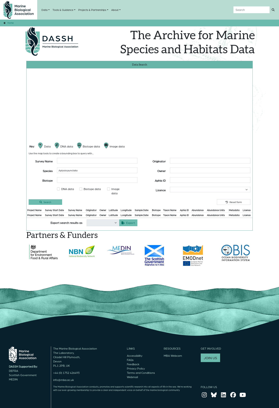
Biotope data (92, 189)
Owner (161, 171)
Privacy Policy (136, 368)
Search (45, 202)
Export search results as (66, 223)
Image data (115, 191)
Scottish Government (23, 375)
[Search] (251, 9)
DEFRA (13, 371)
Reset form (234, 202)
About (115, 10)
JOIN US (210, 357)
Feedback (133, 364)
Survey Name (44, 161)
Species (48, 171)
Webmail (132, 377)
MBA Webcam (173, 355)
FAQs (130, 360)
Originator (159, 161)
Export (128, 223)
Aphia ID (160, 180)
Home (10, 22)
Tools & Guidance (62, 10)
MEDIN (13, 379)
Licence (161, 190)
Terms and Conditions (141, 373)
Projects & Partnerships (92, 10)
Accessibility (134, 355)
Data (44, 10)
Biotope (47, 180)
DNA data (67, 189)
